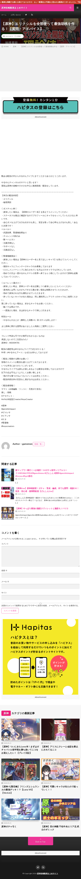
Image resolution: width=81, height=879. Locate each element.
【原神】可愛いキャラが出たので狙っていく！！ (59, 788)
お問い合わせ (16, 15)
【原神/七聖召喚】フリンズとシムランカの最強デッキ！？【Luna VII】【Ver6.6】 (20, 789)
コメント (5, 544)
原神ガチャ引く (9, 826)
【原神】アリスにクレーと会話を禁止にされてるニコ (59, 748)
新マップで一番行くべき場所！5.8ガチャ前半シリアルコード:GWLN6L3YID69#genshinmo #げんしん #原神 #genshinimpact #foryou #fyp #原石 (44, 473)
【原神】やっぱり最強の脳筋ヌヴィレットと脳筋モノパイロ (41, 508)
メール (5, 581)
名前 (4, 570)
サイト (4, 593)
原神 (19, 36)
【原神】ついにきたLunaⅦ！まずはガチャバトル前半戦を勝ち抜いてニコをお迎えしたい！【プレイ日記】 (20, 749)
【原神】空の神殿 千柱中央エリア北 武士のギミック (60, 828)
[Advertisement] (40, 69)
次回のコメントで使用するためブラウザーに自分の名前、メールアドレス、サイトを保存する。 (40, 605)
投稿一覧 (38, 444)
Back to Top (40, 842)
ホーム (3, 15)
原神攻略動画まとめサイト (47, 873)
